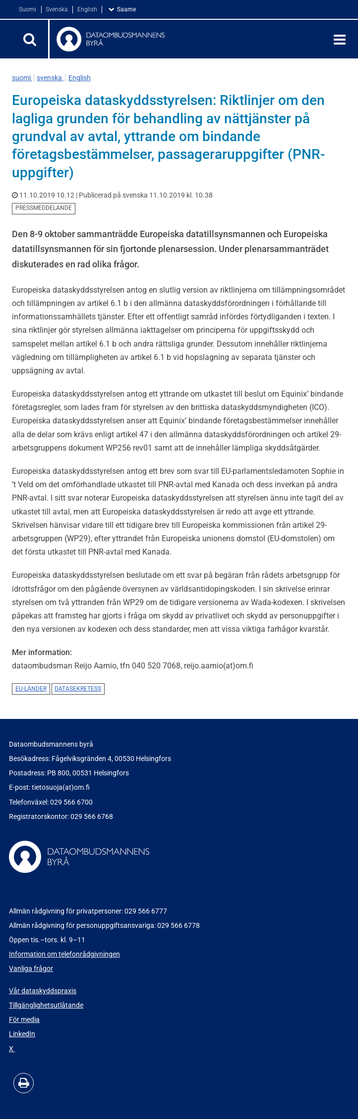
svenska (50, 78)
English (88, 9)
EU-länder (31, 688)
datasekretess (78, 688)
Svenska (57, 9)
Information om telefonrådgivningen (64, 954)
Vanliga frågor (31, 968)
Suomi (28, 9)
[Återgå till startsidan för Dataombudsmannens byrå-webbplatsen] (183, 39)
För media (24, 1019)
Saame (128, 9)
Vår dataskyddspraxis (42, 991)
